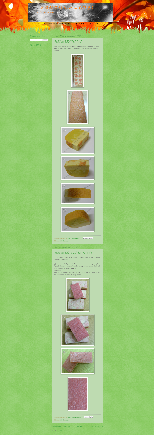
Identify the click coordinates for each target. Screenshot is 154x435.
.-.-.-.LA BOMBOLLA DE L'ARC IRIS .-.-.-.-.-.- (69, 7)
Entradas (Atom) (64, 431)
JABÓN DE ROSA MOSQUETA (74, 253)
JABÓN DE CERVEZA (68, 42)
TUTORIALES (79, 23)
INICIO (35, 23)
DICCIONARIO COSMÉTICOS (56, 23)
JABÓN (62, 241)
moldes (67, 241)
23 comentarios (76, 238)
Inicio (79, 427)
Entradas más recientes (61, 427)
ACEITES (94, 23)
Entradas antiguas (96, 427)
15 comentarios (76, 417)
